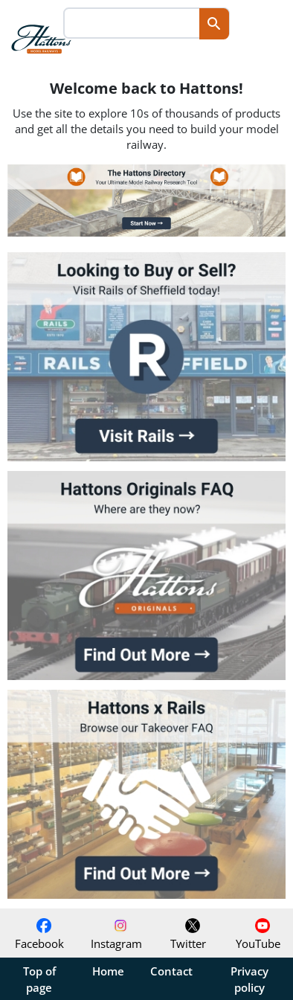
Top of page (39, 979)
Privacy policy (249, 979)
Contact (171, 971)
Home (108, 971)
